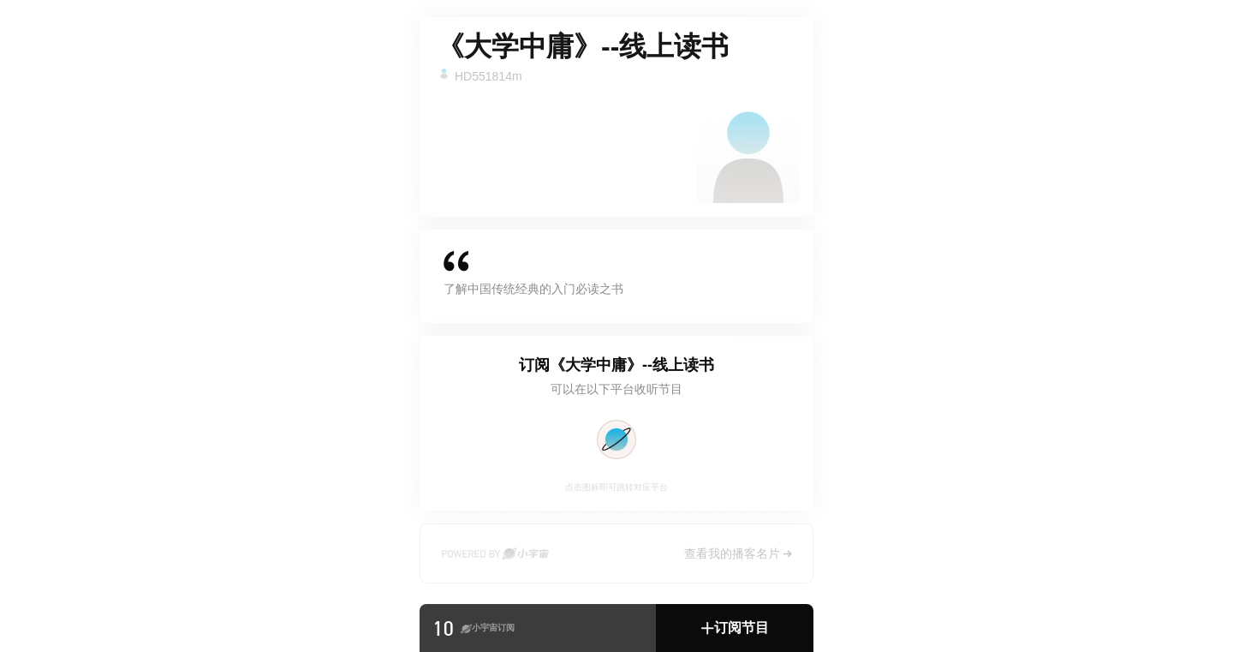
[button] (734, 628)
